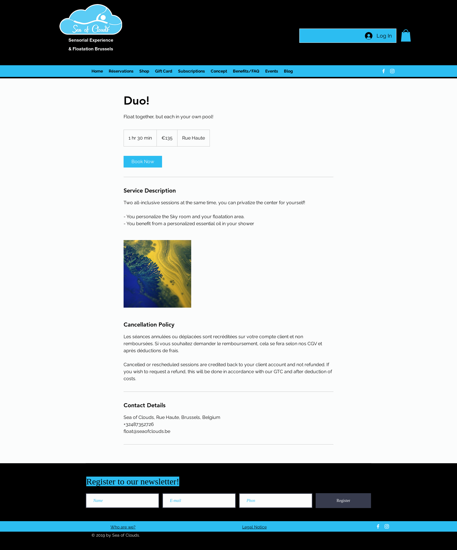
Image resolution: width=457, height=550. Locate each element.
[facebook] (383, 71)
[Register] (343, 500)
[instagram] (392, 71)
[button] (406, 35)
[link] (143, 162)
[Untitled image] (157, 274)
